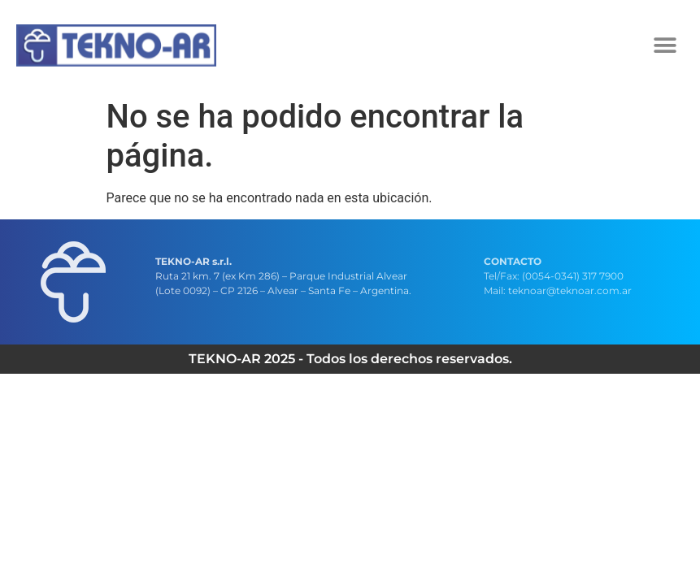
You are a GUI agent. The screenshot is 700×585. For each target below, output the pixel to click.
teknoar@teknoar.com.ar (570, 290)
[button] (665, 45)
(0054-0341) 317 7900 (573, 276)
